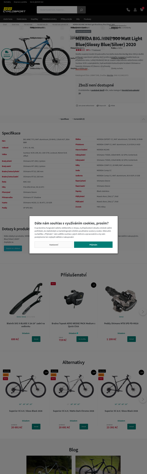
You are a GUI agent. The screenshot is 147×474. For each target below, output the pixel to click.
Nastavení (53, 244)
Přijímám (93, 244)
